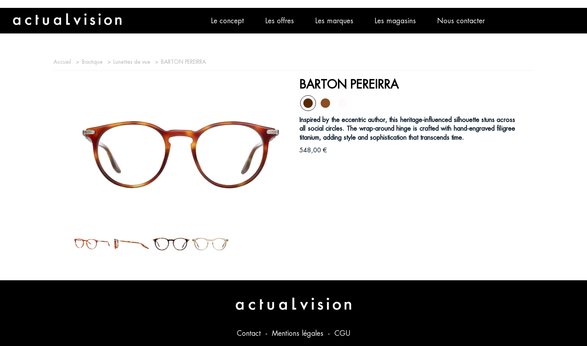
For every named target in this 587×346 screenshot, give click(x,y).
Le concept (227, 20)
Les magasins (395, 20)
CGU (342, 333)
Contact (250, 333)
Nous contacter (461, 20)
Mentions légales (299, 333)
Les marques (334, 20)
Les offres (279, 20)
